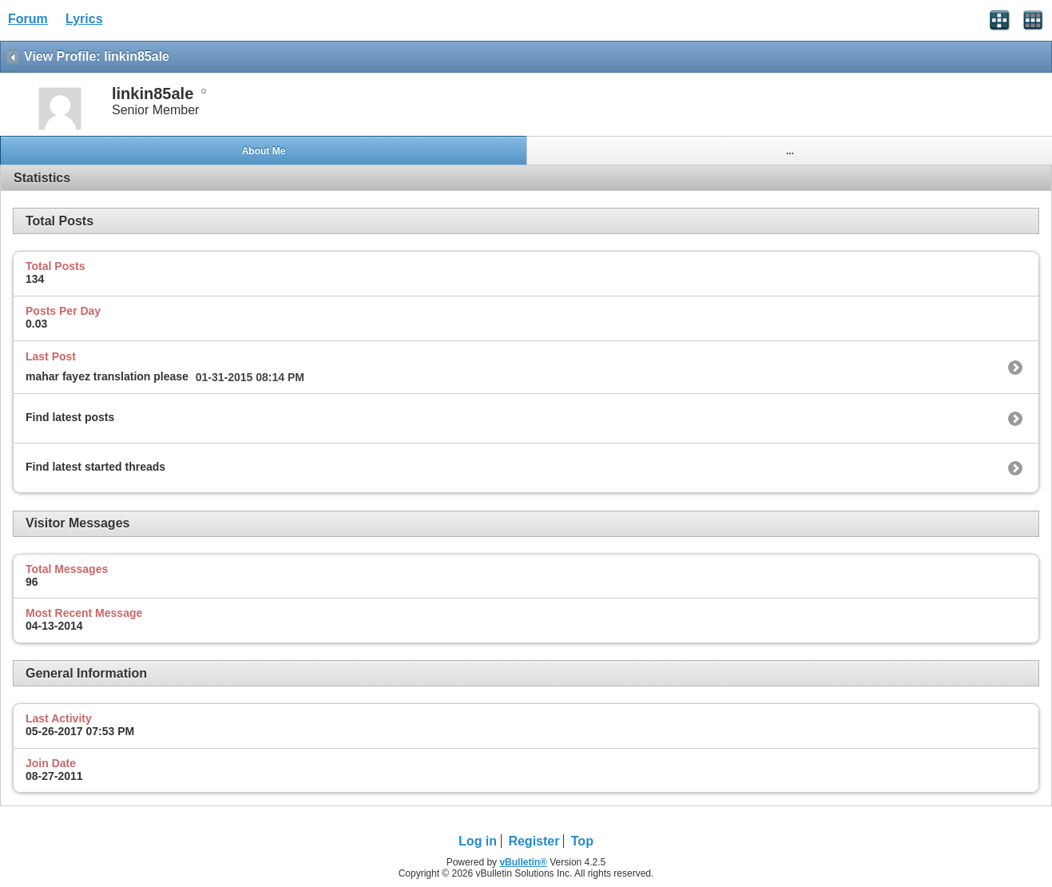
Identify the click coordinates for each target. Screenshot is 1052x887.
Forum (28, 19)
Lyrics (84, 19)
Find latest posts (70, 417)
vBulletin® (523, 862)
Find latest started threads (95, 466)
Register (533, 841)
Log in (478, 841)
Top (582, 841)
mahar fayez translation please (107, 376)
